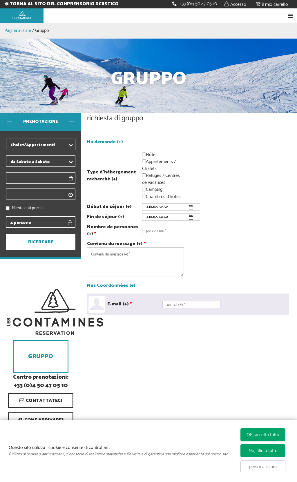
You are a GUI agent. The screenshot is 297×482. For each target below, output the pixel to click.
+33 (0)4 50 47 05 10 (198, 4)
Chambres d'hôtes (163, 197)
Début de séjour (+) (109, 206)
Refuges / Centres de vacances (161, 179)
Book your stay (148, 15)
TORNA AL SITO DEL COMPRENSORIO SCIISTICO (64, 4)
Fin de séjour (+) (105, 216)
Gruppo (40, 356)
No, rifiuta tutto (263, 451)
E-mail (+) (119, 304)
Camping (154, 190)
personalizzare (263, 467)
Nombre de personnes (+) (112, 231)
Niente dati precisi (27, 208)
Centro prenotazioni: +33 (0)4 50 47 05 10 (40, 381)
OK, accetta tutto (263, 435)
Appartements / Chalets (159, 165)
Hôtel (151, 155)
